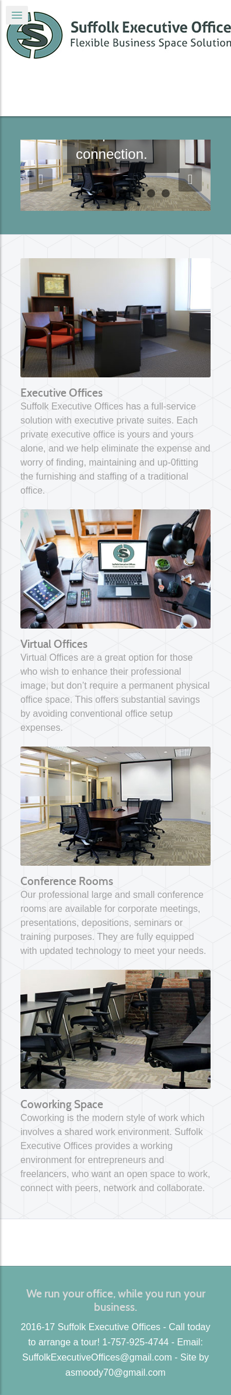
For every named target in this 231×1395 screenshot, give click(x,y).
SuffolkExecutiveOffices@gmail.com (97, 1357)
